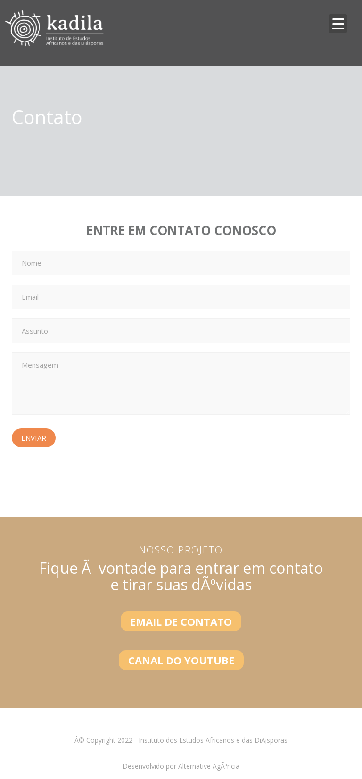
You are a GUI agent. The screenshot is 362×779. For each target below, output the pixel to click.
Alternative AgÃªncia (208, 766)
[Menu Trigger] (338, 23)
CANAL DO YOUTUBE (181, 660)
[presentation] (83, 475)
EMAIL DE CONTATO (181, 621)
